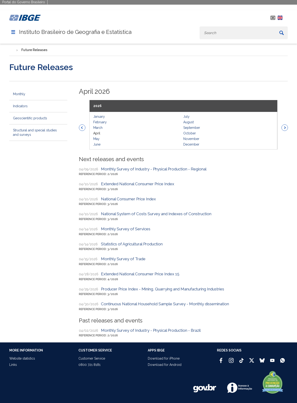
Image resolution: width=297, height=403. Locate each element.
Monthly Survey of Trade (123, 259)
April (96, 133)
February (100, 122)
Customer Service (91, 358)
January (99, 116)
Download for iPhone (164, 358)
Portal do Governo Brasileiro (23, 2)
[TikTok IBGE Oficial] (241, 358)
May (96, 139)
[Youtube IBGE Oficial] (272, 358)
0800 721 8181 (89, 365)
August (188, 122)
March (98, 128)
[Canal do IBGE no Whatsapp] (282, 358)
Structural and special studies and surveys (35, 132)
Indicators (20, 106)
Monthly (19, 94)
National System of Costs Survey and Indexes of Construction (156, 213)
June (96, 144)
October (189, 133)
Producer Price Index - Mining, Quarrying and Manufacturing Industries (162, 289)
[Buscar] (281, 32)
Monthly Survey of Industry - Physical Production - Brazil (151, 330)
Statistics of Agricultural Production (132, 244)
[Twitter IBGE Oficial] (251, 360)
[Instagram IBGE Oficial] (231, 358)
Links (13, 365)
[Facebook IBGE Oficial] (221, 358)
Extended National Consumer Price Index (137, 184)
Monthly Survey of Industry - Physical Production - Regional (154, 169)
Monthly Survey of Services (125, 229)
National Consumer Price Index (128, 199)
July (186, 116)
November (191, 139)
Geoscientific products (30, 118)
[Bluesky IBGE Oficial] (262, 358)
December (191, 144)
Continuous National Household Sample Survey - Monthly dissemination (165, 304)
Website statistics (22, 358)
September (191, 128)
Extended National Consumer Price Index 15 (140, 274)
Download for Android (164, 365)
